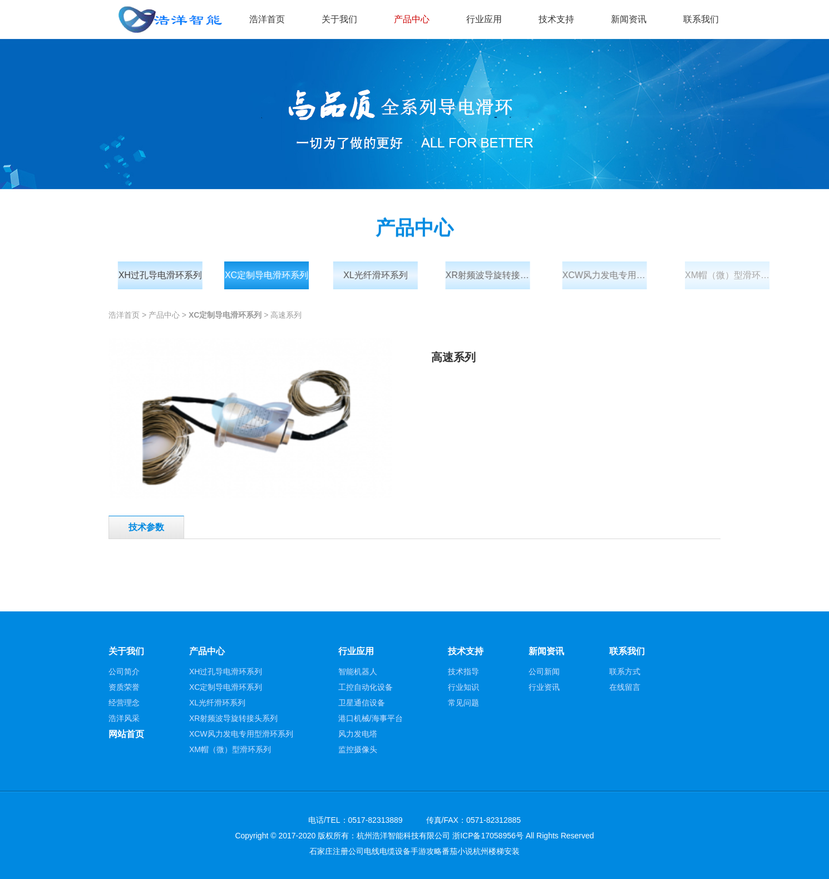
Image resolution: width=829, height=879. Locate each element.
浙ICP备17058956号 (488, 835)
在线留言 (624, 687)
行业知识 (463, 687)
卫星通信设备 (361, 702)
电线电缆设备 (387, 851)
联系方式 (624, 671)
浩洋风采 (124, 718)
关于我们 (339, 19)
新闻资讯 (629, 19)
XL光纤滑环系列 (384, 275)
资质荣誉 (124, 687)
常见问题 (463, 702)
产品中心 (412, 19)
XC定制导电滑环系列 (272, 275)
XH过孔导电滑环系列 (163, 275)
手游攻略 (426, 851)
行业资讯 (544, 687)
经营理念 (124, 702)
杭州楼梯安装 (496, 851)
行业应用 (484, 19)
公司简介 (124, 671)
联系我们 (701, 19)
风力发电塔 (357, 733)
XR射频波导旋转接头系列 (499, 275)
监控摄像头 (357, 749)
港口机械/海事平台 (370, 718)
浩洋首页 (267, 19)
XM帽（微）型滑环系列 (747, 275)
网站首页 (126, 734)
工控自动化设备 (365, 687)
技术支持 (556, 19)
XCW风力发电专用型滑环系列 (621, 275)
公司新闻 (544, 671)
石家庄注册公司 (336, 851)
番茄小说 (457, 851)
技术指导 (463, 671)
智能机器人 (357, 671)
